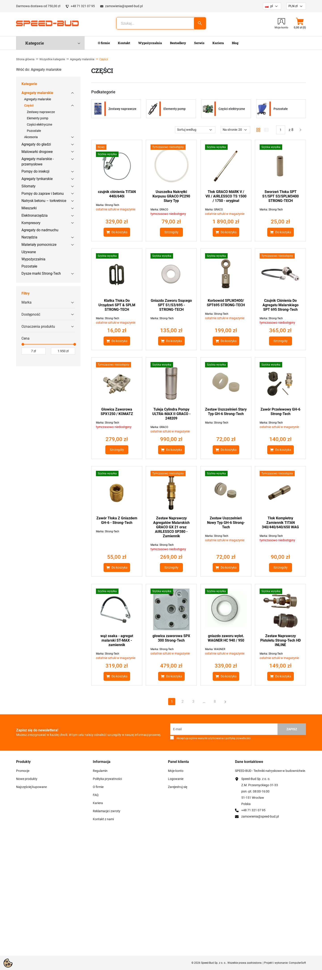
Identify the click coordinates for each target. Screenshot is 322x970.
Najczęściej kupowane (31, 787)
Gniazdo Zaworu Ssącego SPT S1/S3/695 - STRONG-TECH (171, 305)
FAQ (96, 795)
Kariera (98, 803)
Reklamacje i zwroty (106, 811)
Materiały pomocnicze (38, 244)
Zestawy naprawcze (41, 112)
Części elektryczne (39, 124)
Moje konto (175, 771)
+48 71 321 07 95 (83, 6)
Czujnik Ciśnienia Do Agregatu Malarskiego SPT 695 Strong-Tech (281, 305)
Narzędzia (29, 237)
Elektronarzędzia (34, 215)
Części (29, 105)
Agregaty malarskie (82, 59)
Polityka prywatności (107, 779)
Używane (28, 252)
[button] (300, 23)
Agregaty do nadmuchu (39, 230)
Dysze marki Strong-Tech (41, 273)
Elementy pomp (37, 118)
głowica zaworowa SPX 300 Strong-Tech (171, 638)
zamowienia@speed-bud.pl (124, 6)
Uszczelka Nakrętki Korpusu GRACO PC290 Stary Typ (171, 196)
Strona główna (25, 59)
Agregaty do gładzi (36, 144)
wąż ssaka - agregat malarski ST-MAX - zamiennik (116, 640)
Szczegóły (171, 232)
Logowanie (175, 779)
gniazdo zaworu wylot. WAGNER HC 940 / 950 (226, 638)
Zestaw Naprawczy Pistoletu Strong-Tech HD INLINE (280, 640)
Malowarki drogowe (37, 152)
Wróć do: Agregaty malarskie (38, 69)
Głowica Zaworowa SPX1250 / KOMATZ (117, 411)
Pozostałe (34, 131)
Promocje (22, 771)
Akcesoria (31, 137)
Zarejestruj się (177, 787)
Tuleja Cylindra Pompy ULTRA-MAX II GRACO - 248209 (171, 413)
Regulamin (100, 771)
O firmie (98, 787)
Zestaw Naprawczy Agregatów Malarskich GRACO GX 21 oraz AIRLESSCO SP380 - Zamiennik (171, 527)
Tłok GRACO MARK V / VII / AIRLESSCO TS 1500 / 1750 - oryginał (225, 196)
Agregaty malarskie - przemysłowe (37, 161)
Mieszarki (29, 208)
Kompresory (30, 223)
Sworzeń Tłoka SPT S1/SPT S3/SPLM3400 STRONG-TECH (280, 196)
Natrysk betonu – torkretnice (43, 201)
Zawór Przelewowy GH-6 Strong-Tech (280, 411)
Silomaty (28, 186)
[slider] (22, 344)
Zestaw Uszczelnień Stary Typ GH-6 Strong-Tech (226, 411)
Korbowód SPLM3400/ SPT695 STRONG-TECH (226, 302)
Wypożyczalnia (33, 259)
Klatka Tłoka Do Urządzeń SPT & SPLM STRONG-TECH (116, 305)
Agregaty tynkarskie (37, 179)
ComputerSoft (297, 962)
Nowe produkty (26, 779)
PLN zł (293, 6)
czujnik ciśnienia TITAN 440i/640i (117, 194)
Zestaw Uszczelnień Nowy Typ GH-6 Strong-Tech (226, 522)
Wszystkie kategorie (52, 59)
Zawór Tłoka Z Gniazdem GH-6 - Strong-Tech (116, 520)
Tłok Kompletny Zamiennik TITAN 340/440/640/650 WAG (280, 522)
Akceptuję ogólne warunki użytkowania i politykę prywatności (212, 738)
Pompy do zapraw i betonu (42, 193)
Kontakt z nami (103, 819)
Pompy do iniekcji (35, 171)
